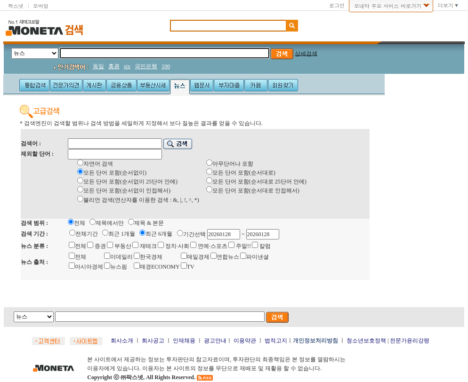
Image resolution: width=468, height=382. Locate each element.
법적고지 (276, 340)
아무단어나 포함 (232, 163)
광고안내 (215, 340)
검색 (74, 30)
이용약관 (245, 340)
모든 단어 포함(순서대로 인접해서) (255, 190)
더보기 (445, 5)
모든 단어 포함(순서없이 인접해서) (126, 190)
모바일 (40, 5)
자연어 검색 (98, 163)
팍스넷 (16, 5)
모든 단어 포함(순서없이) (114, 172)
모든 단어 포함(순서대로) (243, 172)
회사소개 (122, 340)
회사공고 (153, 340)
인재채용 (184, 340)
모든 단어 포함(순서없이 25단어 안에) (130, 181)
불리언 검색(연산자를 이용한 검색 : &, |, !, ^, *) (141, 200)
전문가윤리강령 (409, 340)
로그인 (337, 5)
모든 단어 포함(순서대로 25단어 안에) (259, 181)
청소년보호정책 (366, 340)
